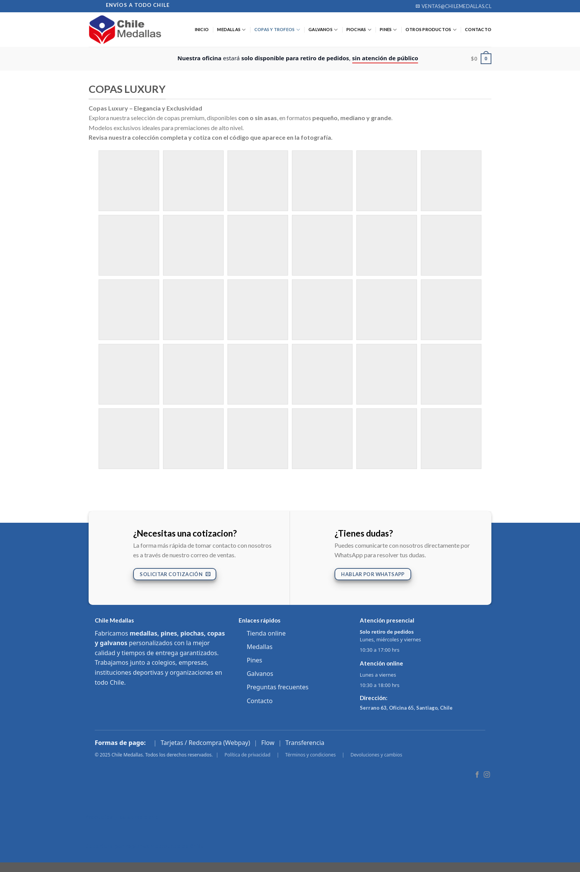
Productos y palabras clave (121, 817)
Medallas (259, 646)
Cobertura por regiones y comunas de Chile (144, 846)
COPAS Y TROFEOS (277, 29)
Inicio (202, 29)
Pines (254, 660)
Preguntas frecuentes (277, 687)
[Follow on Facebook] (477, 774)
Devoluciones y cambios (376, 754)
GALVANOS (323, 29)
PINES (388, 29)
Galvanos (260, 673)
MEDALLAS (231, 29)
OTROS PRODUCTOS (430, 29)
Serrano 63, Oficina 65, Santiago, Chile (406, 708)
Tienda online (266, 633)
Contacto (260, 701)
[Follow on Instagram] (487, 774)
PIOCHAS (358, 29)
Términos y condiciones (310, 754)
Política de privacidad (247, 754)
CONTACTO (478, 29)
